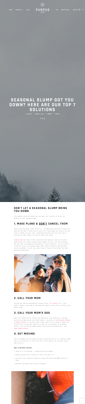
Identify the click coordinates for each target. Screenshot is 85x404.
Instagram (37, 354)
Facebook (19, 356)
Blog (28, 10)
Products (19, 10)
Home (10, 10)
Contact (75, 10)
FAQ (57, 10)
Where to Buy (65, 10)
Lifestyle (29, 38)
